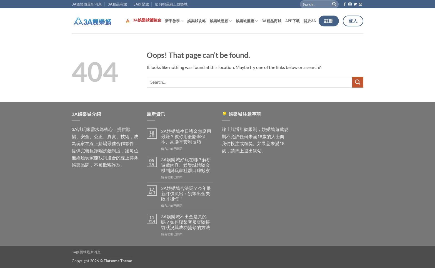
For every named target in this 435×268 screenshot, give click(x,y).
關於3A (310, 21)
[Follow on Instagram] (350, 4)
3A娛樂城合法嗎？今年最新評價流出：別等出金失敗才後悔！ (186, 193)
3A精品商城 (117, 4)
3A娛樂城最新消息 (87, 4)
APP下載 (292, 21)
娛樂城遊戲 (221, 21)
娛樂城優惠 (247, 21)
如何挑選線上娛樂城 (171, 4)
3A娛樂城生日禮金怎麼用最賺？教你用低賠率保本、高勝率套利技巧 (186, 136)
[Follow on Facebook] (344, 4)
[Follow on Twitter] (355, 4)
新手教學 (174, 21)
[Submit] (334, 4)
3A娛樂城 (141, 4)
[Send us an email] (360, 4)
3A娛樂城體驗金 (147, 20)
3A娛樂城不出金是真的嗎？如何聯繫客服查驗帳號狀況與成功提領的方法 (185, 222)
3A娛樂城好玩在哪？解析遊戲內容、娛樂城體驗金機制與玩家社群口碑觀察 (186, 165)
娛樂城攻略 (196, 21)
